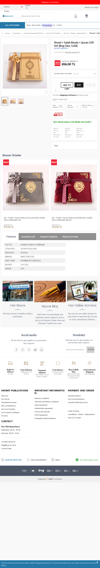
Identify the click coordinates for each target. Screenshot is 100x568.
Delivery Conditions (42, 469)
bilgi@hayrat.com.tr (8, 516)
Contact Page (6, 520)
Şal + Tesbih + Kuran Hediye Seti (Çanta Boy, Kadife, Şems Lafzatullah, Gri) (24, 219)
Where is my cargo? (92, 7)
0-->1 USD (58, 25)
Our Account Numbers (76, 470)
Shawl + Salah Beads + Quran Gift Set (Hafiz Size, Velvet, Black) (23, 290)
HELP (57, 531)
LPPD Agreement (41, 486)
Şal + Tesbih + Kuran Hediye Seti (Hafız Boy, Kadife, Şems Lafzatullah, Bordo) (72, 219)
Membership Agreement (44, 479)
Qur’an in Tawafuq (8, 480)
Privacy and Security (42, 483)
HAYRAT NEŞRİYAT (61, 48)
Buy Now (79, 85)
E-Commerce (57, 550)
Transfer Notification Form (78, 474)
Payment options (74, 467)
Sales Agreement (41, 476)
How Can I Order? (74, 489)
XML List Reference (8, 477)
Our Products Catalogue (10, 484)
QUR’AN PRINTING (13, 531)
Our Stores (5, 470)
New (29, 25)
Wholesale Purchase (8, 474)
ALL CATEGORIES (13, 25)
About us (4, 467)
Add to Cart (67, 85)
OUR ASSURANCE (39, 531)
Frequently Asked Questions (45, 489)
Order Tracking (73, 482)
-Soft (50, 550)
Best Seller (36, 25)
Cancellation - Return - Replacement (81, 485)
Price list (4, 487)
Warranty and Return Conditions (47, 473)
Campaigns (47, 25)
